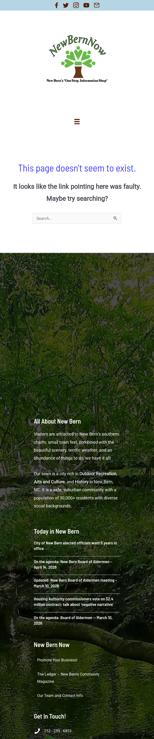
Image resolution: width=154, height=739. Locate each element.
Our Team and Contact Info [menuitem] (60, 695)
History (82, 481)
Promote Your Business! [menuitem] (57, 660)
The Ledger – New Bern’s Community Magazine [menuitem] (68, 678)
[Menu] (77, 122)
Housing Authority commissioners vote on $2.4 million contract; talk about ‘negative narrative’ (73, 601)
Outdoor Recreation (97, 473)
